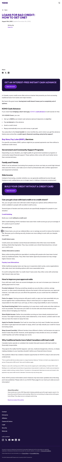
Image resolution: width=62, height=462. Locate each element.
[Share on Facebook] (3, 73)
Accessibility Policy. (34, 453)
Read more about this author (16, 400)
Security (4, 428)
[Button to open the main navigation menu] (59, 3)
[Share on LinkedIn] (8, 73)
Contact (4, 411)
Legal (3, 424)
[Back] (4, 10)
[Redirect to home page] (5, 3)
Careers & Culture (7, 421)
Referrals (4, 431)
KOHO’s (37, 112)
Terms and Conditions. (46, 450)
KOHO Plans (31, 380)
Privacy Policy (25, 453)
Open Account (10, 86)
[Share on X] (5, 73)
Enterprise (5, 415)
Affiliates (4, 418)
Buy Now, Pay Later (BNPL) (13, 139)
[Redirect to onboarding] (31, 85)
